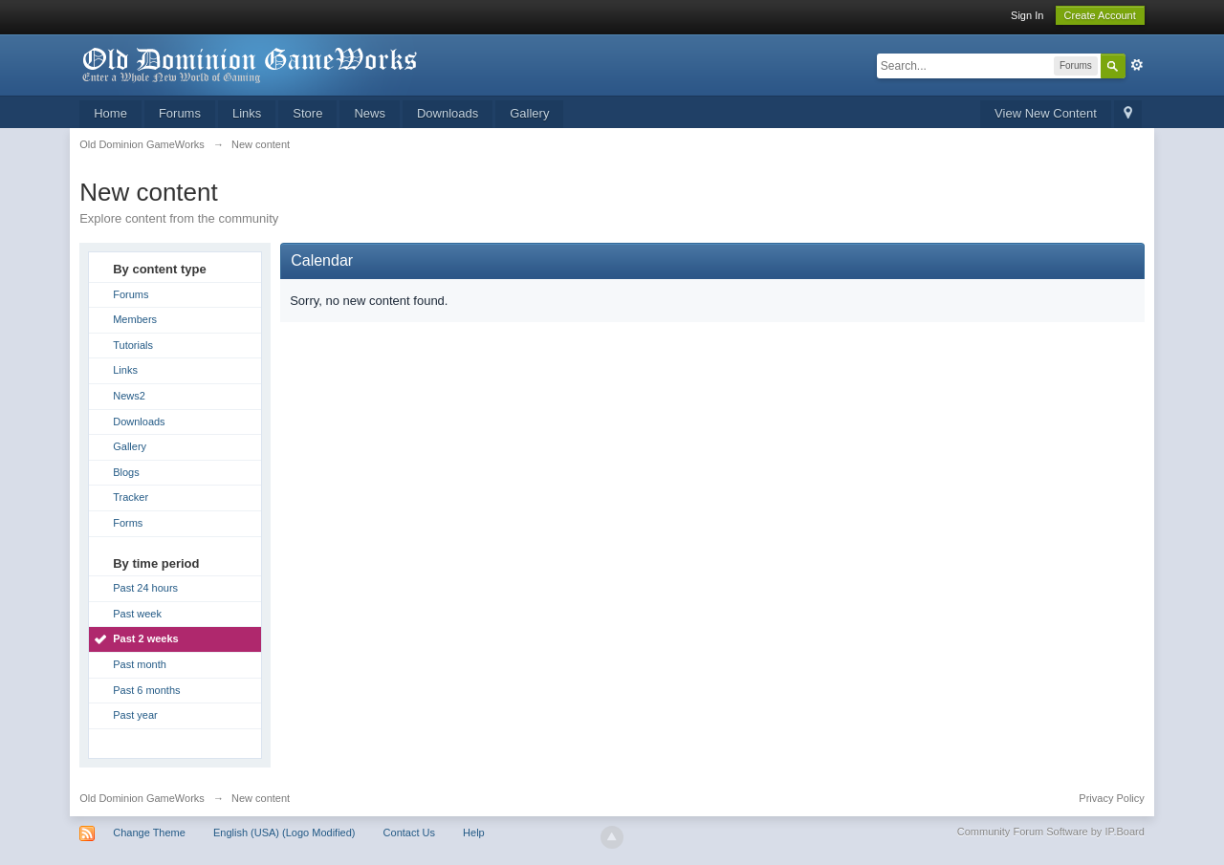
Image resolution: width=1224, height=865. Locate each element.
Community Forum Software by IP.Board (1051, 831)
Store (307, 113)
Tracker (130, 497)
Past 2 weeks (146, 638)
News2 (129, 395)
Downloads (447, 113)
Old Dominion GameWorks (142, 798)
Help (474, 832)
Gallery (529, 113)
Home (110, 113)
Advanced (1137, 65)
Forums (180, 113)
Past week (137, 613)
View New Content (1045, 113)
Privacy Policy (1111, 798)
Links (246, 113)
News (369, 113)
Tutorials (133, 345)
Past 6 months (146, 690)
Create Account (1100, 15)
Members (135, 319)
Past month (139, 664)
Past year (135, 715)
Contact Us (409, 832)
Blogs (126, 472)
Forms (127, 523)
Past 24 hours (145, 588)
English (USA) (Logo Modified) (284, 832)
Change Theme (149, 832)
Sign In (1027, 15)
